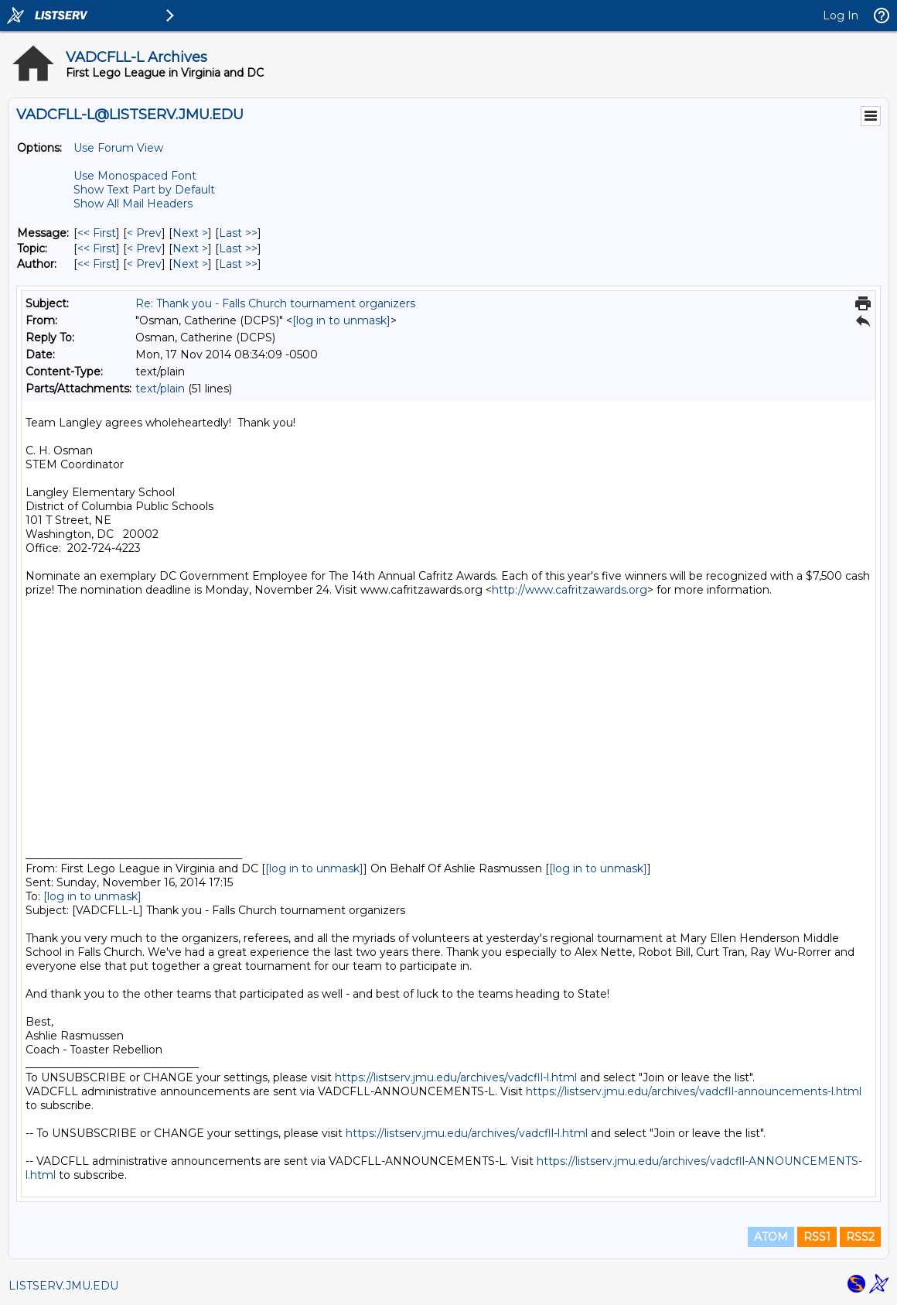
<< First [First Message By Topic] (96, 248)
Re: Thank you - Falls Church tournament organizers (275, 303)
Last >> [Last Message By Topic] (238, 248)
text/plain (160, 389)
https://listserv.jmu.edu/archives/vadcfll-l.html (456, 1077)
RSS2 (860, 1237)
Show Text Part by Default (144, 190)
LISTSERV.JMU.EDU (63, 1286)
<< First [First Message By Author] (96, 264)
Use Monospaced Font (134, 176)
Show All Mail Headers (133, 204)
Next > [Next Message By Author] (190, 264)
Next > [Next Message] (190, 233)
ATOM (771, 1237)
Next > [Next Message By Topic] (190, 248)
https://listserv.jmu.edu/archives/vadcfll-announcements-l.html (693, 1091)
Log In (840, 15)
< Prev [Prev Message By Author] (144, 264)
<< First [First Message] (96, 233)
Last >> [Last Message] (238, 233)
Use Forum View (118, 148)
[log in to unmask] (341, 320)
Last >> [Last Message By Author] (238, 264)
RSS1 (816, 1237)
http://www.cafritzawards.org (569, 590)
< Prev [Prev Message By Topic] (144, 248)
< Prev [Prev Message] (144, 233)
